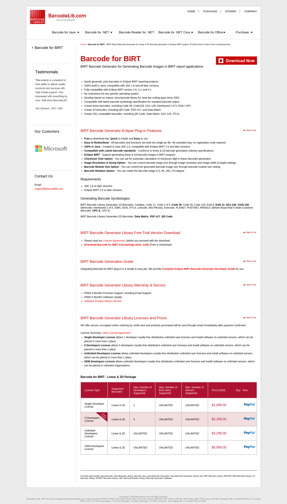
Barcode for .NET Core (174, 32)
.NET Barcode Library (213, 476)
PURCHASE (210, 11)
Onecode (169, 207)
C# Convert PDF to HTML (194, 501)
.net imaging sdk (174, 501)
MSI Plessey (155, 207)
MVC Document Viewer (143, 499)
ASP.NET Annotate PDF (222, 499)
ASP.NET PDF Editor (184, 499)
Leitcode (142, 207)
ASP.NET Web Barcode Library (237, 476)
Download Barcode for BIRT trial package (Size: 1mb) (116, 244)
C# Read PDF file (241, 499)
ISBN (117, 207)
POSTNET (193, 207)
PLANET (180, 207)
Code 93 (188, 204)
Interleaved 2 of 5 (103, 207)
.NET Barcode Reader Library (132, 478)
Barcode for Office (210, 32)
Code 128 (199, 204)
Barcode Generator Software (159, 478)
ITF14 (132, 207)
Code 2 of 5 (163, 204)
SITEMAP (230, 11)
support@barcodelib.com (49, 188)
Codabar (139, 204)
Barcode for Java (64, 32)
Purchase (242, 32)
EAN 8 (210, 204)
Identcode (86, 207)
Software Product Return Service (103, 301)
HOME (191, 11)
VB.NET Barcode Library (107, 478)
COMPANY (250, 11)
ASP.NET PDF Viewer (164, 499)
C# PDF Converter (158, 501)
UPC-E (106, 210)
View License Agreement (116, 332)
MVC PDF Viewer (202, 499)
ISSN (125, 207)
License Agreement (114, 240)
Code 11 (151, 204)
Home (83, 44)
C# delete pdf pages (140, 501)
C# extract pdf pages (101, 501)
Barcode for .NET (97, 32)
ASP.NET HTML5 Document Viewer (116, 499)
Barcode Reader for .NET (136, 32)
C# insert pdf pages (120, 501)
